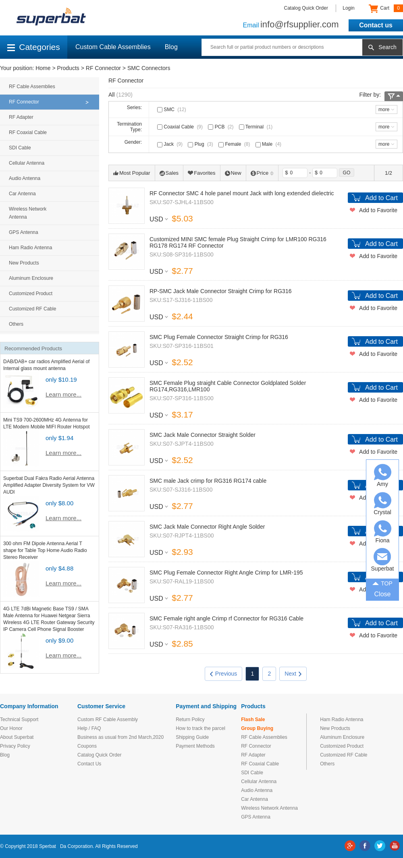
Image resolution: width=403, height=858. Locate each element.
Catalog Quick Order (306, 8)
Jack (170, 144)
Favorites (201, 173)
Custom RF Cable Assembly (107, 719)
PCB (221, 127)
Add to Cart (381, 197)
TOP (382, 583)
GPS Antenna (23, 232)
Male (269, 144)
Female (234, 144)
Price (262, 173)
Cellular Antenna (26, 163)
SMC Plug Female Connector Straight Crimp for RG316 (219, 337)
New (233, 173)
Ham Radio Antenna (30, 247)
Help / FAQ (89, 728)
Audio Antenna (24, 178)
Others (16, 324)
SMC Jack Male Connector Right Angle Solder (207, 526)
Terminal (256, 127)
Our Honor (11, 728)
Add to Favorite (378, 210)
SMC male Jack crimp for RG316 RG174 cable (208, 481)
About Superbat (16, 737)
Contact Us (89, 764)
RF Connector (103, 68)
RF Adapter (21, 117)
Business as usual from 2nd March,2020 (120, 737)
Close (382, 594)
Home (42, 68)
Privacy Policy (15, 746)
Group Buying (257, 728)
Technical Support (19, 719)
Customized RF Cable (32, 309)
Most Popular (131, 173)
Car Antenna (22, 193)
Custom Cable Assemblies (113, 46)
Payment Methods (195, 746)
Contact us (376, 25)
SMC (172, 109)
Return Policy (190, 719)
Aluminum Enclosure (31, 278)
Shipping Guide (192, 737)
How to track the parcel (200, 728)
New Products (24, 263)
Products (68, 68)
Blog (171, 46)
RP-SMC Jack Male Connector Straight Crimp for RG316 (220, 291)
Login (348, 8)
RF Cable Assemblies (32, 86)
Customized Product (30, 293)
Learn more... (63, 394)
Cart (386, 8)
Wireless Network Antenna (27, 213)
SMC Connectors (148, 68)
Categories (33, 47)
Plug (201, 144)
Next (293, 673)
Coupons (87, 746)
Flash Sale (253, 719)
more (383, 109)
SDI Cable (20, 148)
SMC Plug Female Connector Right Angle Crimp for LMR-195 (226, 572)
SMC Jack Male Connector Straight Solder (203, 435)
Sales (169, 173)
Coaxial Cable (180, 127)
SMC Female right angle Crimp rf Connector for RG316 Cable (226, 618)
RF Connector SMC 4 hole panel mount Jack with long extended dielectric (242, 193)
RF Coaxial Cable (28, 132)
